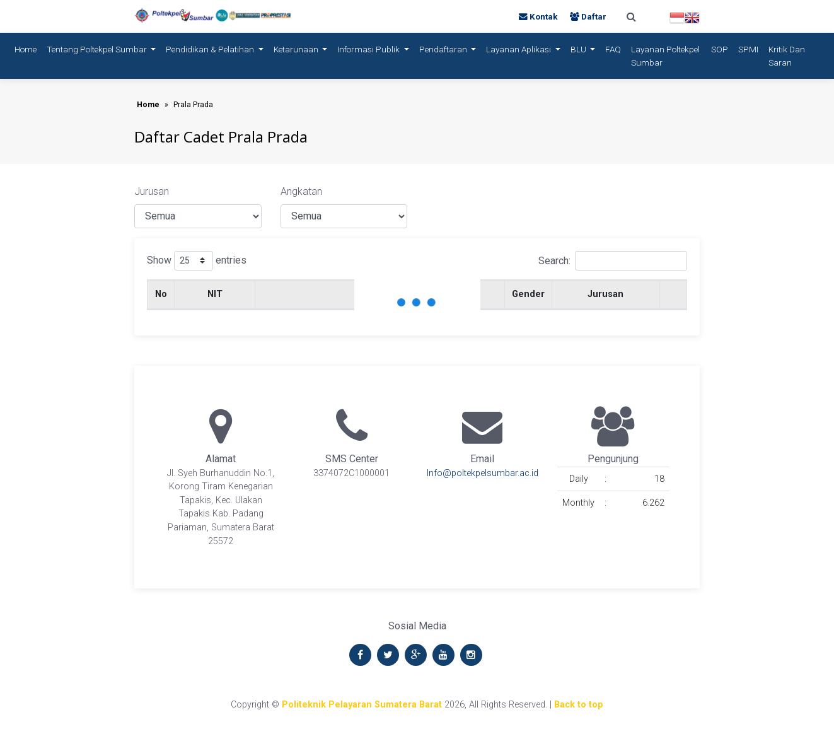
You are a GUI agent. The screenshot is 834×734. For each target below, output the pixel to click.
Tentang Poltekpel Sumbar (98, 49)
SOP (719, 49)
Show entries (196, 261)
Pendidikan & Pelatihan (211, 49)
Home (28, 48)
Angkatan (301, 191)
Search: (612, 261)
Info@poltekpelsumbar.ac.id (482, 473)
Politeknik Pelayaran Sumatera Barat (362, 704)
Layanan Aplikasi (519, 49)
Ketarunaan (297, 49)
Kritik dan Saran (786, 55)
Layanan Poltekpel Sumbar (665, 55)
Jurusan (151, 191)
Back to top (578, 704)
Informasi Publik (369, 49)
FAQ (613, 49)
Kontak (539, 16)
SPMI (748, 49)
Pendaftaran (444, 49)
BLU (579, 49)
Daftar (588, 16)
